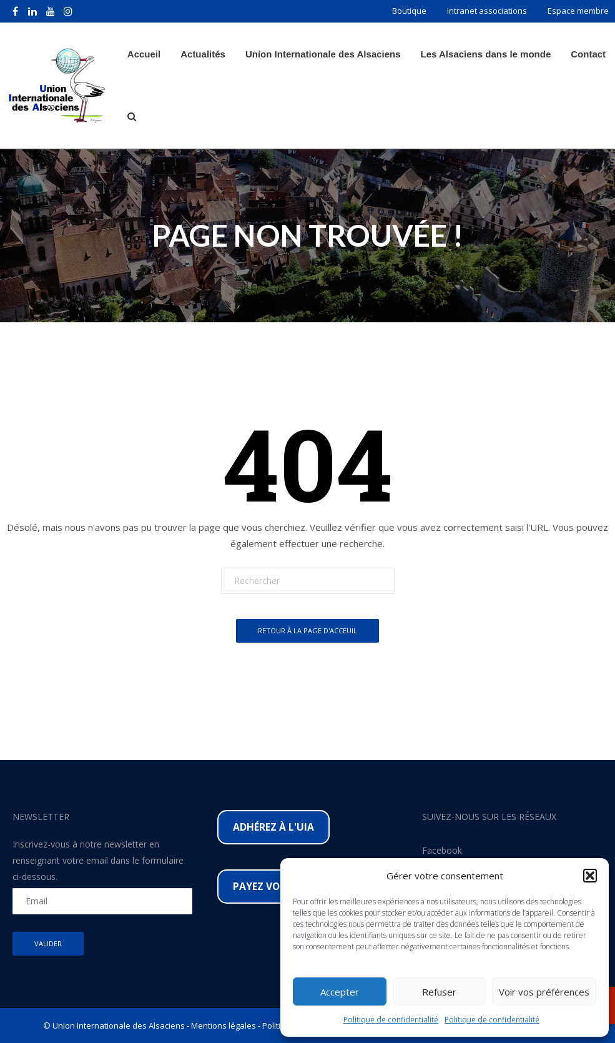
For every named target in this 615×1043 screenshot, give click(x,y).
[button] (590, 875)
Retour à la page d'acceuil (307, 630)
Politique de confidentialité (390, 1019)
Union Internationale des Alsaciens (323, 54)
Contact (588, 54)
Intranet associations (487, 10)
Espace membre (578, 10)
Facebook (442, 850)
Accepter (339, 992)
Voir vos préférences (544, 992)
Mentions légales (223, 1025)
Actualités (202, 54)
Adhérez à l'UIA (273, 827)
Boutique (409, 10)
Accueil (143, 54)
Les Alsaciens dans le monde (486, 54)
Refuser (439, 992)
